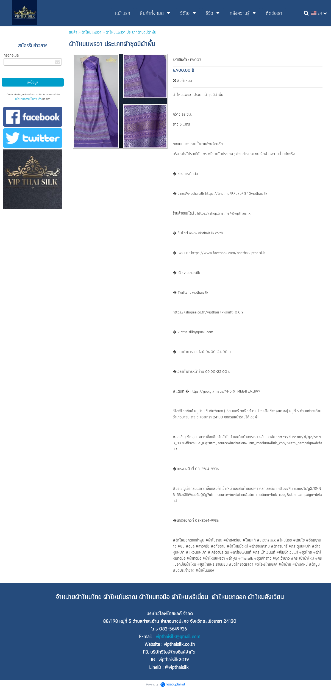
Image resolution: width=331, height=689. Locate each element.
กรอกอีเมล (11, 55)
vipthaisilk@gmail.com (178, 636)
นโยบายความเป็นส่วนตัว (28, 98)
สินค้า (73, 32)
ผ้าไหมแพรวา (91, 32)
